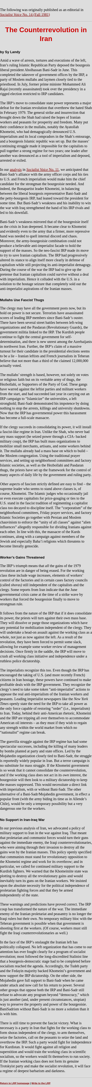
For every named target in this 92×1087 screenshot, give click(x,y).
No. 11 (42, 169)
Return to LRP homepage (14, 1083)
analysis (16, 169)
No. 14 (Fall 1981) (25, 15)
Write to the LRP (40, 1083)
